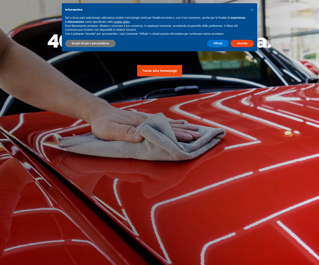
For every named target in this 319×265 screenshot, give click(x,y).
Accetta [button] (242, 43)
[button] (252, 10)
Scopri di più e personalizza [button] (90, 43)
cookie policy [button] (122, 21)
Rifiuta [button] (218, 43)
